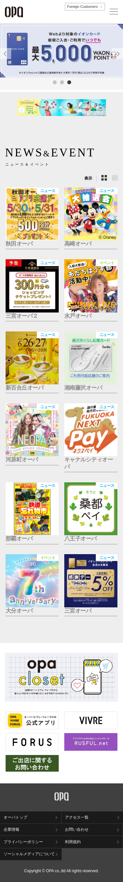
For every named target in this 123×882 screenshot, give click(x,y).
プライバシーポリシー (23, 842)
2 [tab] (61, 82)
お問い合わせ (77, 829)
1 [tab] (54, 82)
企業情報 (11, 829)
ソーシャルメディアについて (29, 854)
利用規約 (73, 842)
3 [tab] (69, 82)
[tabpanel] (61, 50)
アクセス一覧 (77, 817)
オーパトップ (15, 817)
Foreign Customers (82, 6)
